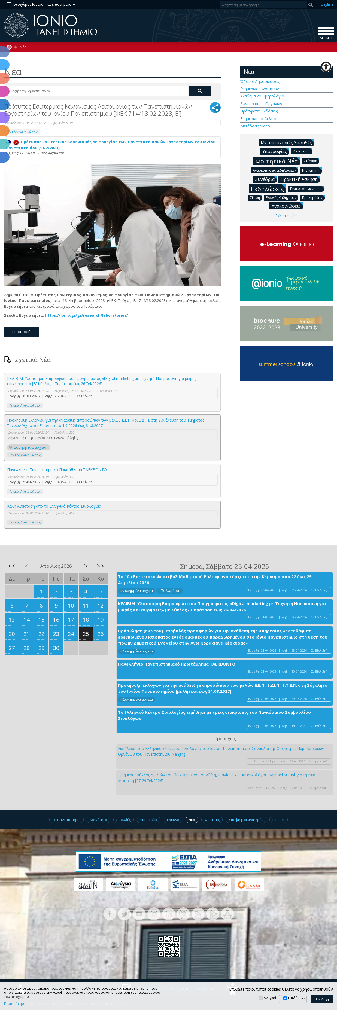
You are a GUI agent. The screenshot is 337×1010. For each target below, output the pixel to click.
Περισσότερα (14, 1004)
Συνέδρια (266, 179)
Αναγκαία (271, 998)
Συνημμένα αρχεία (30, 447)
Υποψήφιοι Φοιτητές (246, 819)
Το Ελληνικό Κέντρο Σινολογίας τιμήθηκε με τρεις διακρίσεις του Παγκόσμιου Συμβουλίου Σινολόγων (214, 715)
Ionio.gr (278, 819)
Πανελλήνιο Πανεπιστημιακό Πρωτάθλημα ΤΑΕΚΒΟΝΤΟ (57, 469)
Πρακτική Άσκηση (300, 179)
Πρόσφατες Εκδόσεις (259, 111)
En (327, 4)
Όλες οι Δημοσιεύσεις (260, 81)
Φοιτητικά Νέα (278, 161)
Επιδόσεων (296, 998)
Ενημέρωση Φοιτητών (259, 88)
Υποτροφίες (275, 151)
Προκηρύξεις (313, 197)
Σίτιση (256, 197)
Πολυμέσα (169, 590)
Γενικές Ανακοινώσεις (22, 132)
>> (100, 566)
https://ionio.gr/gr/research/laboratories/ (86, 315)
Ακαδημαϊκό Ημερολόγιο (262, 96)
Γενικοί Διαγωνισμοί (307, 188)
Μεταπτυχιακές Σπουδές (287, 142)
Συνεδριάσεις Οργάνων (261, 103)
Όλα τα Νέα (286, 215)
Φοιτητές (212, 819)
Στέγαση (311, 160)
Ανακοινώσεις (287, 205)
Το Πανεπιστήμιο (66, 819)
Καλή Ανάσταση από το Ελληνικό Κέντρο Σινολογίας (54, 506)
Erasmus (312, 170)
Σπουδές (123, 819)
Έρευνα (173, 819)
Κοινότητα (98, 819)
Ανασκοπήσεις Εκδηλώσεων (275, 170)
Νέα (22, 47)
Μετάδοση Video (255, 126)
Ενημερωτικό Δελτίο (258, 118)
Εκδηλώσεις (268, 188)
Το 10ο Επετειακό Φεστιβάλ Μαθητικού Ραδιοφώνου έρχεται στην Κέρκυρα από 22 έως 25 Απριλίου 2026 (215, 579)
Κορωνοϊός (302, 151)
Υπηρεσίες (148, 819)
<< (12, 566)
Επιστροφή (21, 331)
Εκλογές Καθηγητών (282, 197)
